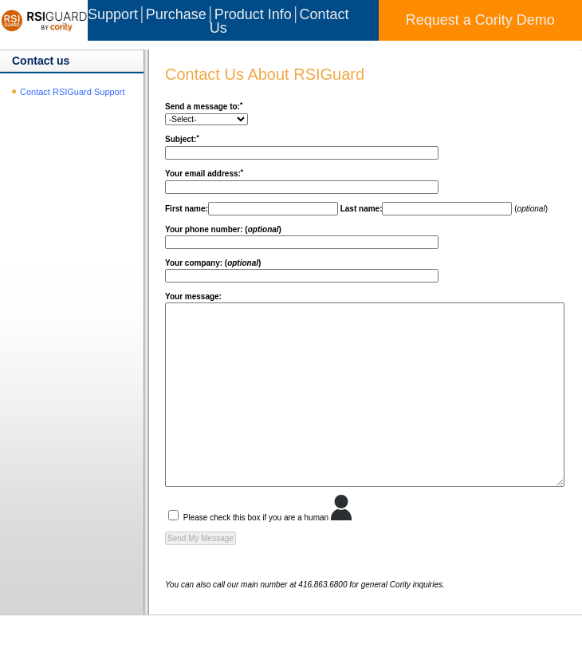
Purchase (176, 14)
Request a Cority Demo (480, 20)
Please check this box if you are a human (235, 553)
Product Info (253, 14)
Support (113, 14)
